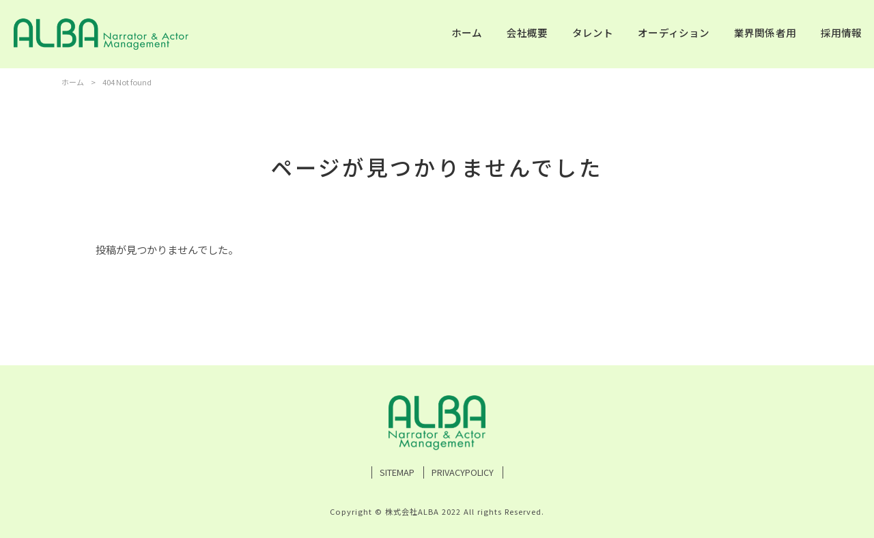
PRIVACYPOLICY (463, 472)
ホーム (72, 81)
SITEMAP (397, 472)
